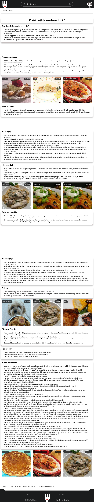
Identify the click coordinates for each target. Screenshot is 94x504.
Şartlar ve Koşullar (62, 500)
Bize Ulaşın (63, 495)
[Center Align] (71, 3)
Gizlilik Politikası (31, 500)
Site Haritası (31, 495)
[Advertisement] (47, 49)
